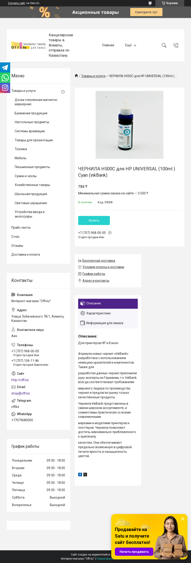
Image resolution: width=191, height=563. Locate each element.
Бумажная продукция (31, 113)
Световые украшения (31, 203)
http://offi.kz (20, 380)
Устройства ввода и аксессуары (30, 214)
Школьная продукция (31, 194)
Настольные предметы (32, 122)
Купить (94, 220)
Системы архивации (30, 131)
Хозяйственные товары (32, 185)
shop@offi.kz (20, 393)
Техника (21, 149)
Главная (108, 45)
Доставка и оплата (25, 254)
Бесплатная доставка (98, 260)
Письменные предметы (32, 167)
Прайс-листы (21, 227)
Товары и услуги (93, 76)
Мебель (21, 158)
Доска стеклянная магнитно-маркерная (36, 102)
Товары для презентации (34, 140)
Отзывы (17, 245)
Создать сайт (16, 3)
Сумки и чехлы (25, 176)
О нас (15, 236)
